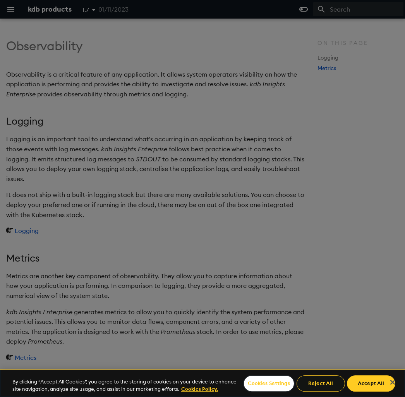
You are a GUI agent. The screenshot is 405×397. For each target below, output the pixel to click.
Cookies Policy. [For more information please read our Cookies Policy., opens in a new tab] (199, 389)
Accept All (371, 383)
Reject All (320, 383)
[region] (202, 383)
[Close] (392, 382)
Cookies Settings (269, 383)
